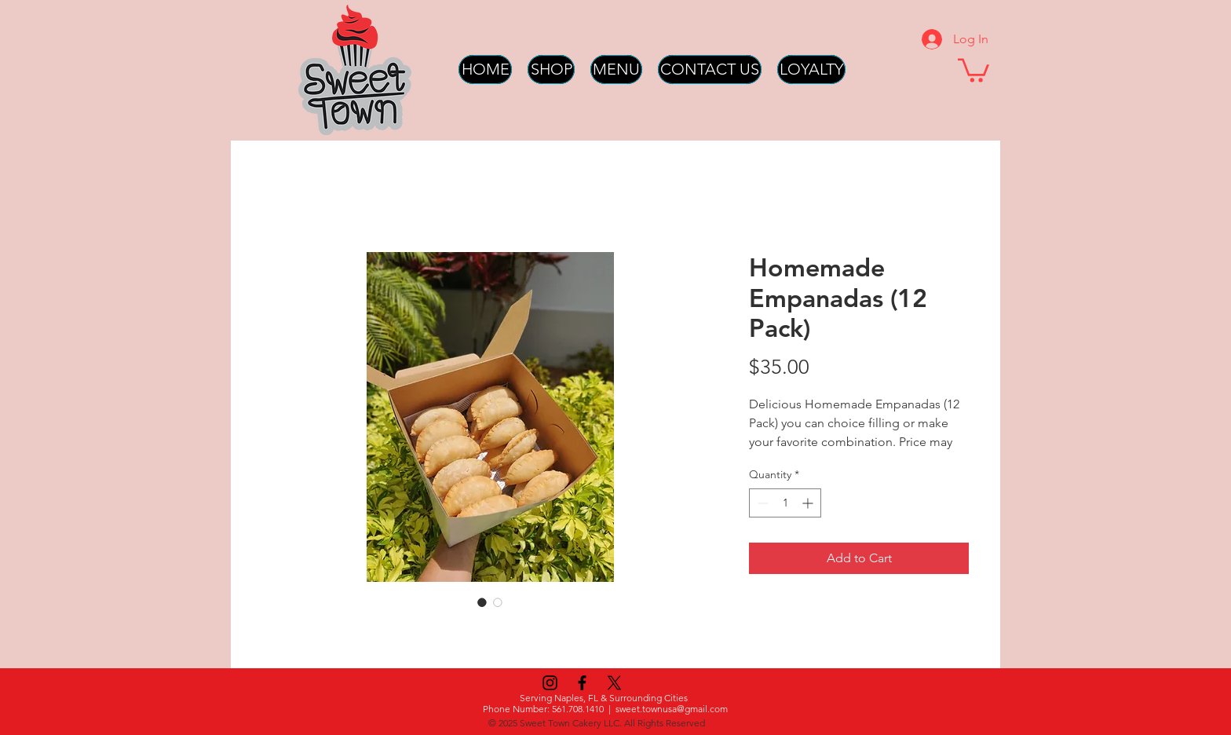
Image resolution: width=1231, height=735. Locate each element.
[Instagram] (550, 683)
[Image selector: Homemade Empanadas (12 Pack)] (482, 602)
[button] (973, 69)
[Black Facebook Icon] (582, 683)
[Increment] (809, 503)
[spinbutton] (785, 503)
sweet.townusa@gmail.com (672, 709)
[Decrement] (761, 503)
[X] (614, 683)
